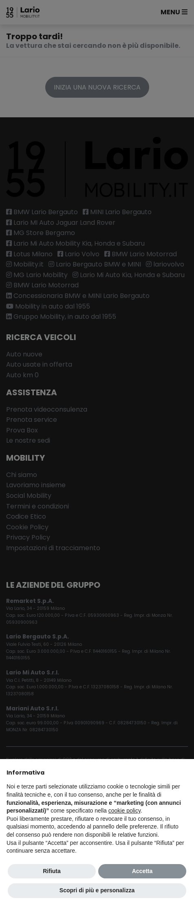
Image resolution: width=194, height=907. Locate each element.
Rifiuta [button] (52, 871)
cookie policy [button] (124, 810)
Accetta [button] (142, 871)
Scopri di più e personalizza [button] (97, 890)
